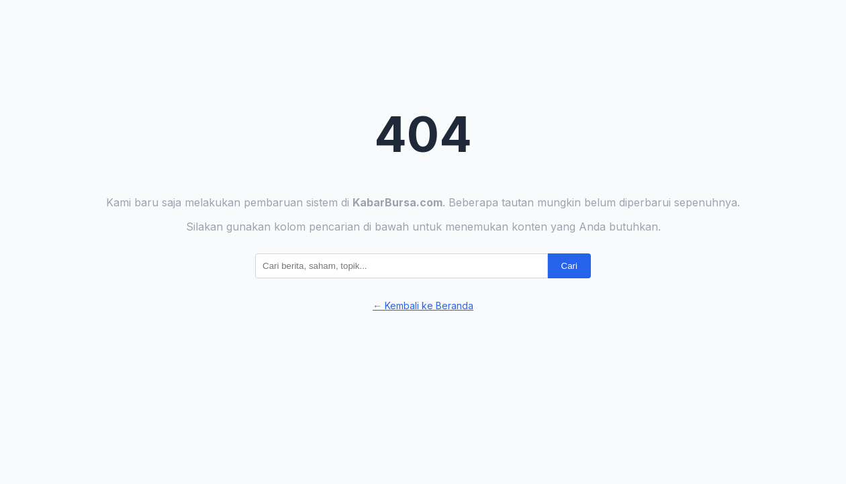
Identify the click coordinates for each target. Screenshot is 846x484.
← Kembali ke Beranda (423, 305)
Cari (569, 266)
